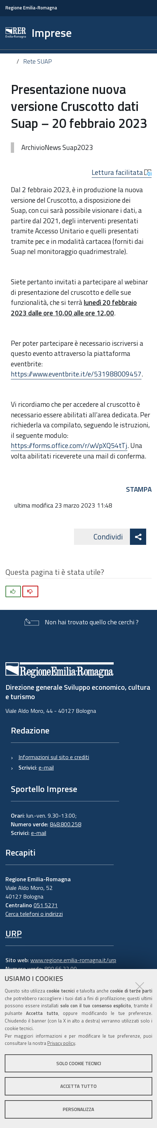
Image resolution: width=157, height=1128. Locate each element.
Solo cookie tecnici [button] (78, 1063)
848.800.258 (65, 824)
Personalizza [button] (78, 1109)
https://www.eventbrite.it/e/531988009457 (76, 374)
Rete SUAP (37, 61)
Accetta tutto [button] (78, 1086)
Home (10, 62)
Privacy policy (61, 1043)
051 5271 (46, 905)
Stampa (139, 489)
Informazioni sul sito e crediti (53, 757)
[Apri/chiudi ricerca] (138, 33)
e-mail (46, 767)
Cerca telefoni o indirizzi (34, 913)
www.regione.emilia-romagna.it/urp (73, 960)
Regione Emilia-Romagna (31, 7)
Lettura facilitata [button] (122, 172)
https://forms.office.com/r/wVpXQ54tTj (69, 445)
